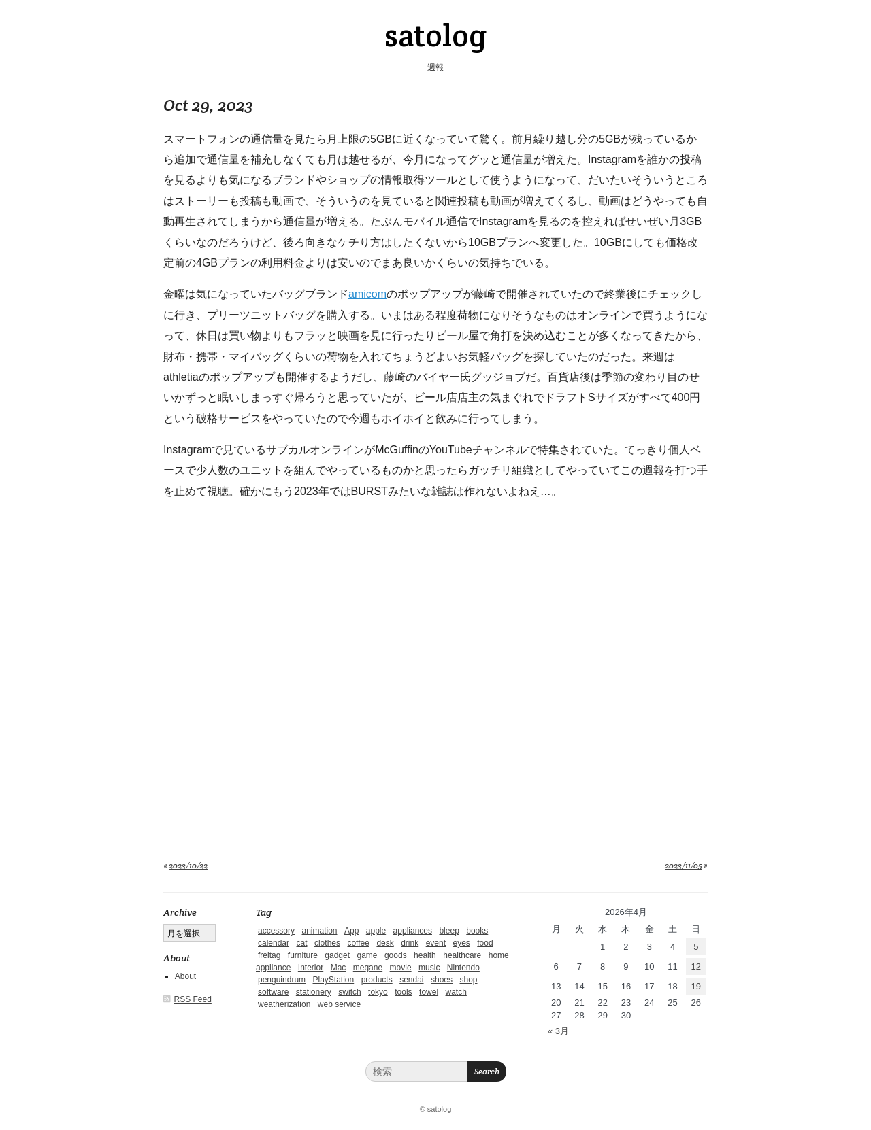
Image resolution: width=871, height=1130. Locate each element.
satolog (435, 35)
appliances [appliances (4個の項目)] (412, 931)
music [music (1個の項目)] (429, 967)
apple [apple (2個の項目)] (376, 931)
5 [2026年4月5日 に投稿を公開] (695, 947)
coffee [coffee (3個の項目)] (358, 943)
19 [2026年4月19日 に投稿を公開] (696, 986)
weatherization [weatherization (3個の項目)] (284, 1004)
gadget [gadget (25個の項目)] (337, 955)
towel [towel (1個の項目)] (428, 992)
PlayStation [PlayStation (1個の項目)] (334, 980)
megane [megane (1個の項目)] (367, 967)
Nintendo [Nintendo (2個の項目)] (463, 967)
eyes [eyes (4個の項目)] (461, 943)
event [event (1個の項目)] (436, 943)
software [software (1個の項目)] (273, 992)
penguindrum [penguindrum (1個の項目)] (282, 980)
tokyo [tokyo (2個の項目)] (378, 992)
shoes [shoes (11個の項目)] (442, 980)
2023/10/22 (188, 865)
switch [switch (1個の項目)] (349, 992)
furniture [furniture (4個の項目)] (303, 955)
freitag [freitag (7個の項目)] (269, 955)
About (185, 976)
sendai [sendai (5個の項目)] (411, 980)
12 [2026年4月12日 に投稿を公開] (696, 966)
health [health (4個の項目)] (425, 955)
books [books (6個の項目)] (477, 931)
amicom (367, 294)
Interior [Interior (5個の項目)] (310, 967)
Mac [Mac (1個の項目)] (338, 967)
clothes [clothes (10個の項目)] (327, 943)
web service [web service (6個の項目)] (339, 1004)
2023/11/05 (683, 865)
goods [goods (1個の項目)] (395, 955)
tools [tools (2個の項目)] (403, 992)
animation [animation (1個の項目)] (319, 931)
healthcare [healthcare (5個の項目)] (462, 955)
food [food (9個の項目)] (485, 943)
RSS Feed (193, 999)
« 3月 (558, 1031)
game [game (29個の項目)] (367, 955)
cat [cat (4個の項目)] (301, 943)
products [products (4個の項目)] (377, 980)
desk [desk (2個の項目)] (384, 943)
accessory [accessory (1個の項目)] (276, 931)
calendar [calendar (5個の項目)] (273, 943)
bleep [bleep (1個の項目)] (449, 931)
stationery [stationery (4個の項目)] (313, 992)
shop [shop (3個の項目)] (468, 980)
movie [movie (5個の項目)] (401, 967)
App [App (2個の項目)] (351, 931)
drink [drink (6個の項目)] (409, 943)
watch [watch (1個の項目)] (456, 992)
